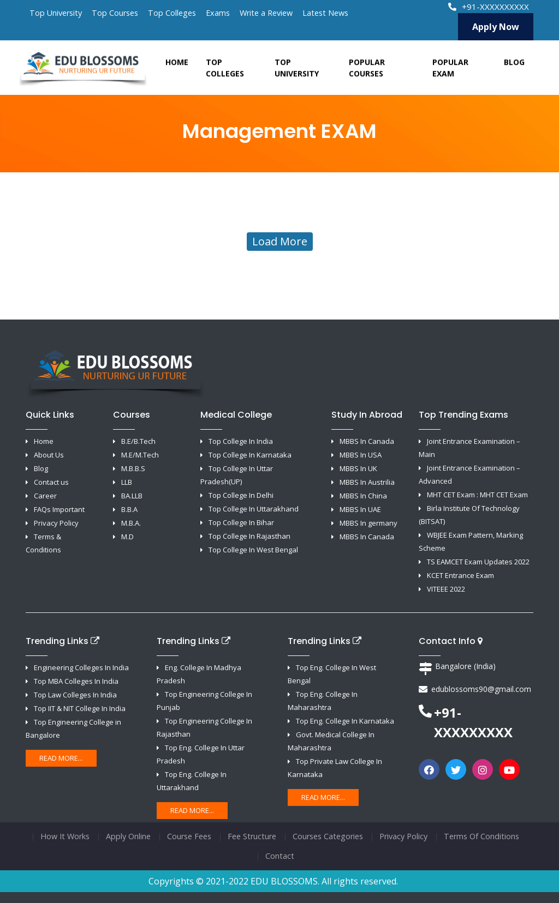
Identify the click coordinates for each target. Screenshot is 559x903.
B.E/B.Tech (138, 441)
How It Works (65, 836)
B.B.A (129, 509)
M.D (127, 536)
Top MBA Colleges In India (76, 681)
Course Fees (189, 836)
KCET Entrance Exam (460, 575)
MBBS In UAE (360, 509)
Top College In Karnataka (250, 455)
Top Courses (115, 13)
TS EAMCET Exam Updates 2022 (478, 562)
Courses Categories (328, 836)
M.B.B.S (133, 468)
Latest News (325, 13)
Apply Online (128, 836)
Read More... (61, 758)
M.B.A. (131, 523)
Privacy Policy (56, 523)
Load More (279, 241)
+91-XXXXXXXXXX (489, 6)
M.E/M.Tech (140, 455)
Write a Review (266, 13)
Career (45, 496)
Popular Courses (367, 72)
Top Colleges (172, 13)
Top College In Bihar (241, 522)
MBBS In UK (358, 468)
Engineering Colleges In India (81, 667)
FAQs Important (59, 509)
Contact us (51, 482)
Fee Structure (252, 836)
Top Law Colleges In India (75, 695)
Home (176, 66)
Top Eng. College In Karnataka (345, 721)
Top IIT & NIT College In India (80, 708)
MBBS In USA (361, 455)
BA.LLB (131, 496)
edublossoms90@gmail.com (481, 689)
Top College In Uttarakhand (254, 509)
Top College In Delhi (241, 495)
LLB (126, 482)
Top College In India (241, 441)
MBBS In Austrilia (367, 482)
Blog (514, 66)
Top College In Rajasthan (249, 536)
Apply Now (495, 27)
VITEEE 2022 (446, 589)
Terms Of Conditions (481, 836)
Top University (55, 13)
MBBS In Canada (367, 441)
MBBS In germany (368, 523)
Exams (218, 13)
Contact (279, 856)
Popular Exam (450, 72)
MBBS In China (363, 496)
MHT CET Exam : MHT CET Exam (477, 494)
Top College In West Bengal (253, 550)
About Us (49, 455)
